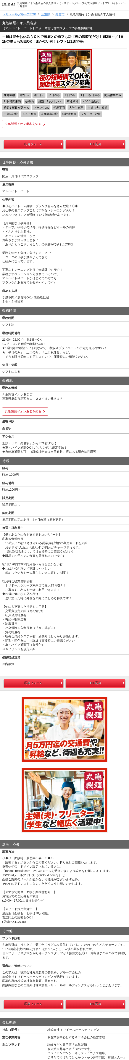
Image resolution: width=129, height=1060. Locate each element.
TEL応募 (95, 144)
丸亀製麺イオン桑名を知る (23, 124)
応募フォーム (33, 144)
